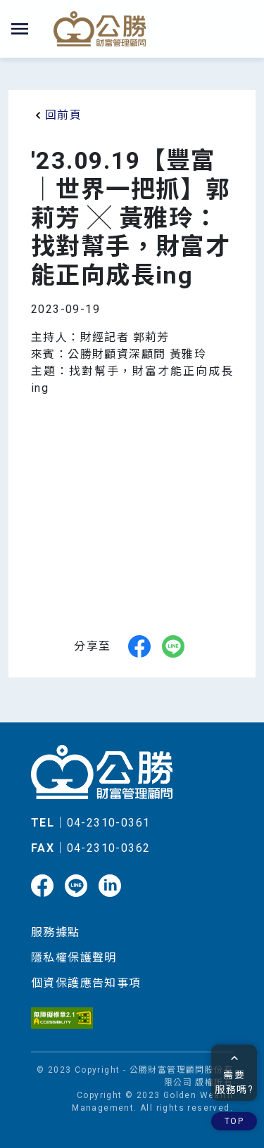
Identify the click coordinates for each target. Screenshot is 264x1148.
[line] (173, 646)
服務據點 (55, 932)
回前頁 (56, 115)
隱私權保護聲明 (74, 957)
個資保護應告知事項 (86, 983)
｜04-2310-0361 (90, 822)
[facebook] (139, 646)
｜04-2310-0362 (90, 848)
